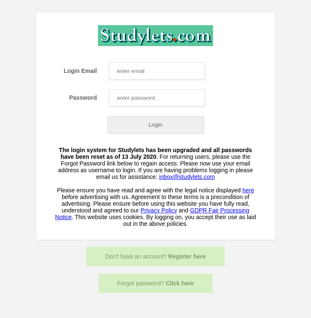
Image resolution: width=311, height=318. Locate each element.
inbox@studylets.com (187, 176)
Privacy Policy (159, 210)
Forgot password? (155, 283)
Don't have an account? (155, 256)
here (248, 190)
